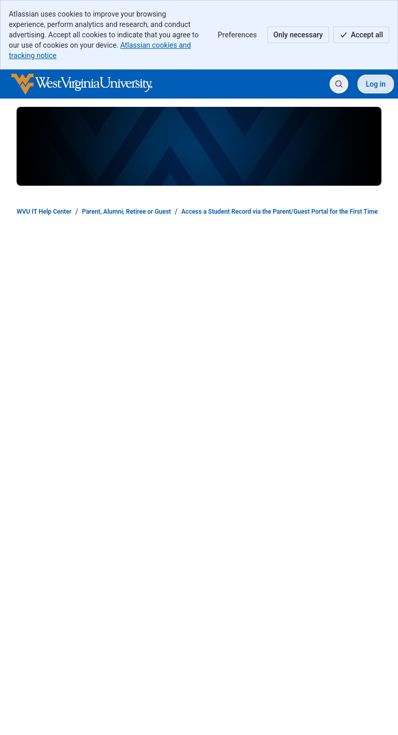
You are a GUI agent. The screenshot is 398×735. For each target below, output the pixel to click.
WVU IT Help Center (44, 211)
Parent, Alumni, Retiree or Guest (126, 211)
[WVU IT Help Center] (81, 84)
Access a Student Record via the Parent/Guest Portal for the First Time (279, 211)
